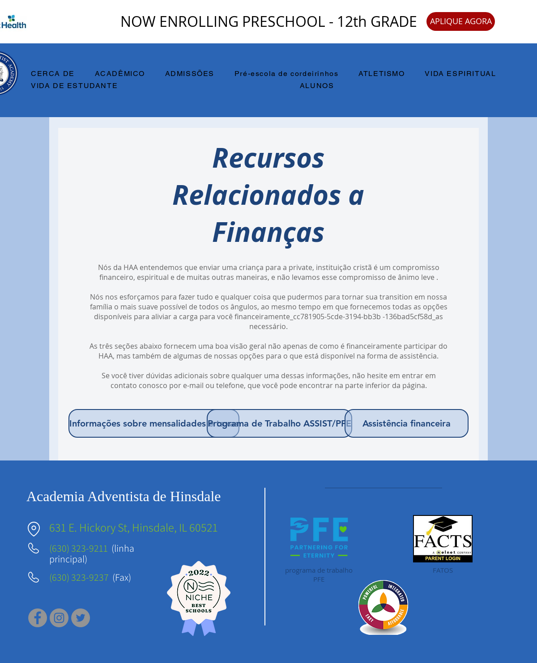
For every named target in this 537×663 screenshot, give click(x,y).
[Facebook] (37, 617)
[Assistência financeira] (407, 423)
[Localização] (33, 529)
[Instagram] (59, 617)
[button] (58, 74)
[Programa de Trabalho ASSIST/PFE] (279, 423)
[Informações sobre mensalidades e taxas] (153, 423)
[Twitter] (80, 617)
